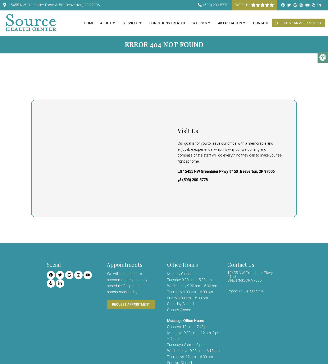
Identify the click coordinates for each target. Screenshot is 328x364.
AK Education (230, 23)
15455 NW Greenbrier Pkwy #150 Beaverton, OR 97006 (250, 276)
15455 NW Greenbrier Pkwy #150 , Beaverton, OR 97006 (54, 5)
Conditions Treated (167, 23)
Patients (199, 23)
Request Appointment (131, 304)
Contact (261, 23)
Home (89, 23)
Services (130, 23)
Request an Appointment (298, 23)
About (105, 23)
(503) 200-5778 (215, 5)
